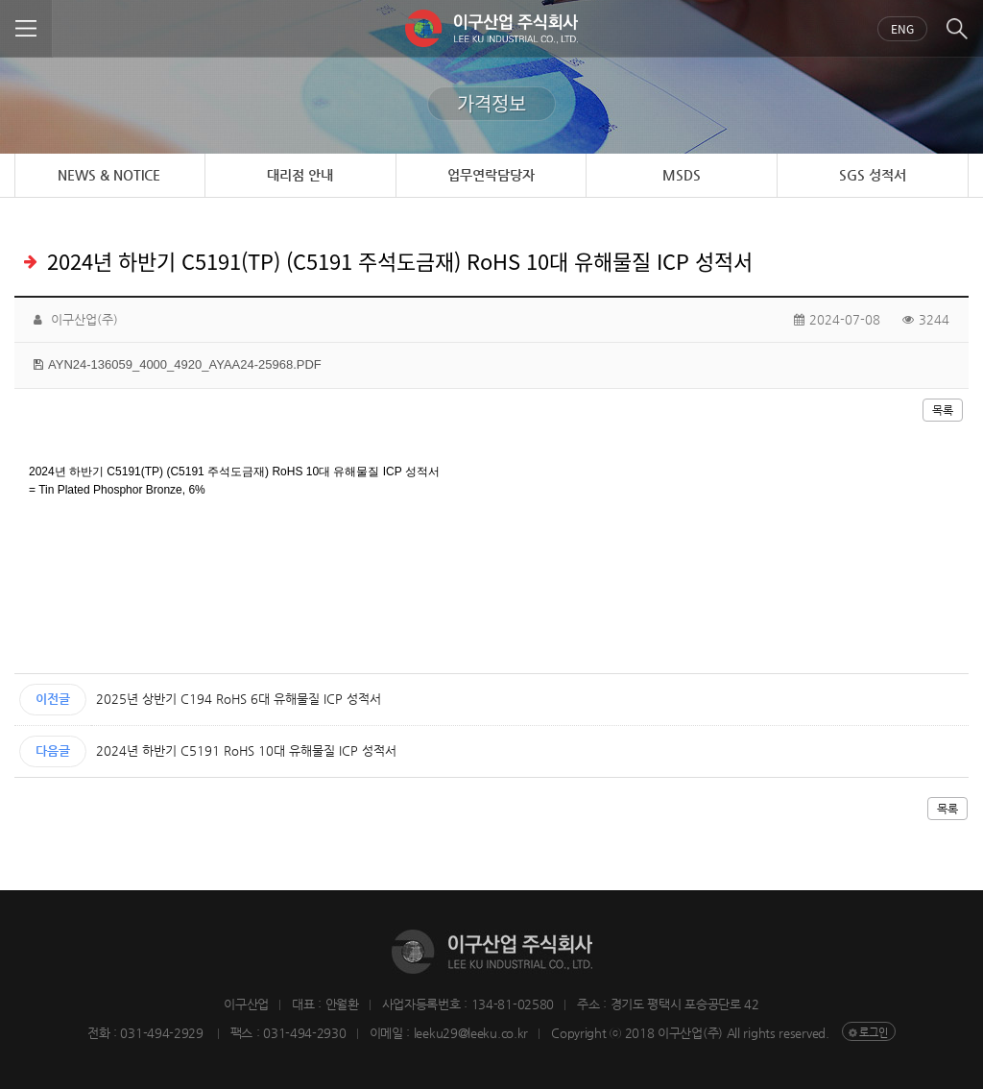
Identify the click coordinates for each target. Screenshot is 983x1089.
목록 (942, 410)
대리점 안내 (300, 174)
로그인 (873, 1033)
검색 (956, 29)
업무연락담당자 (491, 174)
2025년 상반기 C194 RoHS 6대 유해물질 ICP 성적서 (238, 698)
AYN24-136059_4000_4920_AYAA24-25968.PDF (185, 364)
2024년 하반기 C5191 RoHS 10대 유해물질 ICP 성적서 (246, 750)
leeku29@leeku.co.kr (471, 1033)
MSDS (681, 174)
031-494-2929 (163, 1033)
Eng (902, 28)
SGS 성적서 (872, 174)
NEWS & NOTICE (109, 174)
